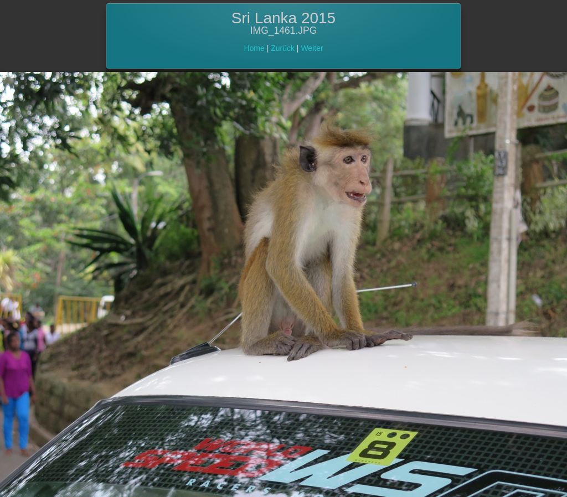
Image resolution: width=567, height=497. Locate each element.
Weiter (312, 48)
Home (254, 48)
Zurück (283, 48)
